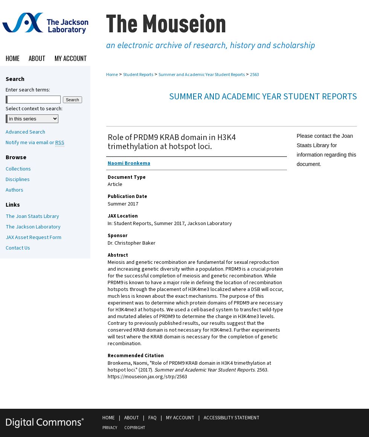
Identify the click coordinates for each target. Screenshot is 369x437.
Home (112, 75)
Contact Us (18, 248)
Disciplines (18, 179)
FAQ (152, 417)
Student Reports (138, 75)
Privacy (109, 428)
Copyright (134, 428)
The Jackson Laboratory (33, 227)
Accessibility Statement (231, 417)
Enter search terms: (28, 90)
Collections (18, 169)
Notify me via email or (35, 142)
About (131, 417)
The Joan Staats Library (32, 216)
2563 (254, 75)
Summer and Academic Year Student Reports (202, 75)
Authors (14, 190)
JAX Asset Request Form (33, 237)
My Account (180, 417)
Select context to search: (34, 109)
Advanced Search (25, 132)
